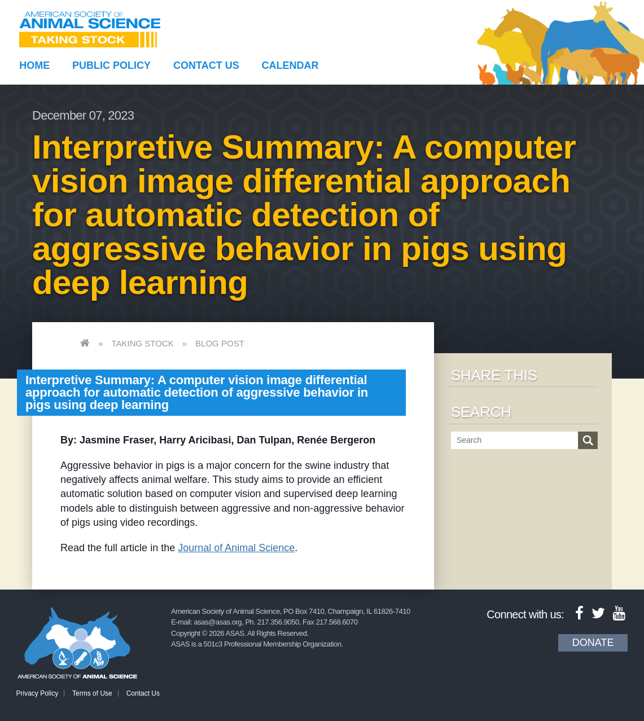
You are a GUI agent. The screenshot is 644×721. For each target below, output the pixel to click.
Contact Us (206, 65)
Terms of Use (92, 693)
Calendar (290, 65)
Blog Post (219, 343)
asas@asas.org (218, 622)
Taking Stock (142, 343)
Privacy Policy (37, 693)
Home (34, 65)
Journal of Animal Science (236, 547)
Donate (593, 642)
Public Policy (111, 65)
